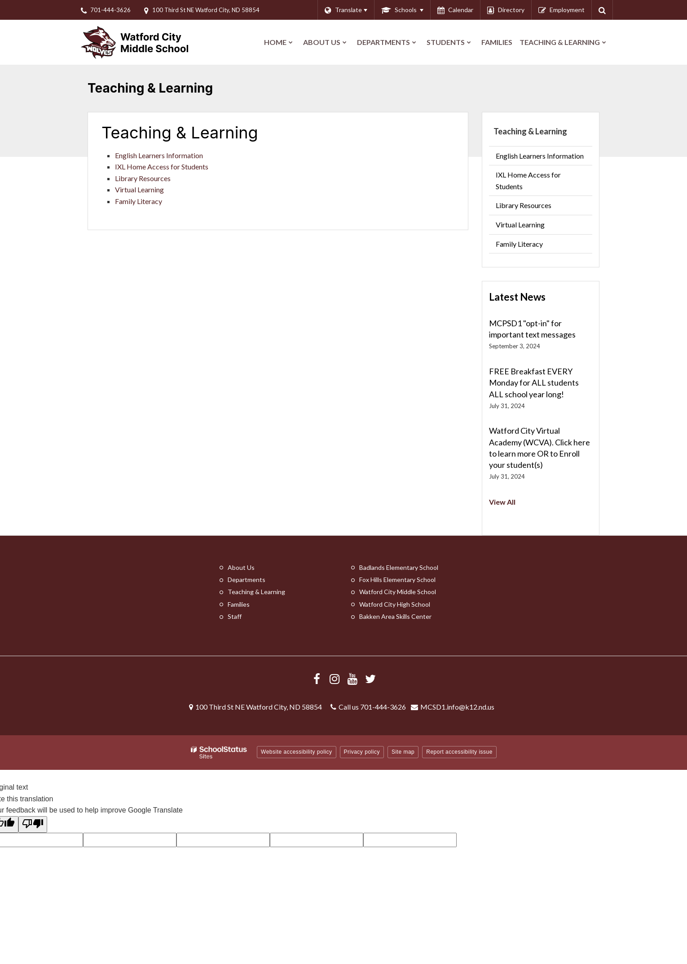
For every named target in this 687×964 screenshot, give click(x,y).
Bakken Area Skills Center (395, 616)
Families (239, 604)
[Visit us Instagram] (335, 679)
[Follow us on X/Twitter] (370, 679)
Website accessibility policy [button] (296, 752)
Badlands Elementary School (398, 567)
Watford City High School (394, 604)
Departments (246, 579)
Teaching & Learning (530, 131)
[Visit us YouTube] (352, 679)
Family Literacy (138, 201)
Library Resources (143, 178)
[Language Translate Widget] (345, 10)
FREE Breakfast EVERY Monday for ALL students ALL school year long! (534, 382)
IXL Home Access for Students (161, 166)
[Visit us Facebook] (317, 679)
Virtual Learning (139, 189)
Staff (235, 616)
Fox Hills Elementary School (397, 579)
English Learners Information (159, 155)
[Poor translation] (32, 824)
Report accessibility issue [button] (459, 752)
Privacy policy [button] (362, 752)
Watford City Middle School (397, 591)
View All (502, 502)
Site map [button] (403, 752)
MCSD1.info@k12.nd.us (457, 706)
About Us (241, 567)
